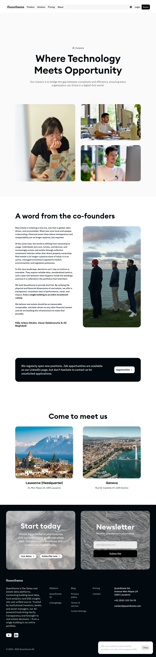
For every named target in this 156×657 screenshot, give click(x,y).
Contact (97, 593)
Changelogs (55, 602)
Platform (53, 588)
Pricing (96, 588)
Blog (73, 588)
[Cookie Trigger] (78, 611)
